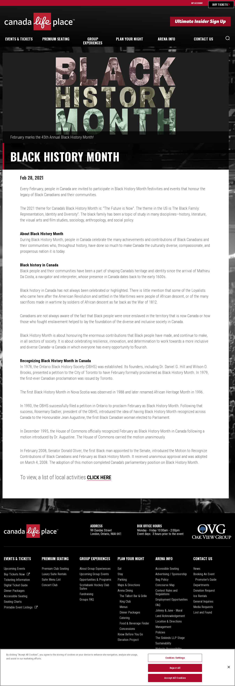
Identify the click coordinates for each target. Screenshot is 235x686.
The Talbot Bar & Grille (133, 596)
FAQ (157, 605)
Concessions (127, 629)
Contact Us (202, 558)
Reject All (175, 670)
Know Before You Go (130, 634)
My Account (197, 3)
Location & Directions (168, 621)
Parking (122, 579)
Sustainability (163, 643)
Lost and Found (202, 612)
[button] (227, 39)
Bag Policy (161, 579)
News (196, 568)
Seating (56, 39)
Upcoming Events (14, 568)
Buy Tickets (220, 4)
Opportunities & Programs (95, 579)
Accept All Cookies (175, 680)
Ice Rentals (200, 596)
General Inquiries (203, 601)
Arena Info (164, 558)
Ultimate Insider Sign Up (200, 21)
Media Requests (203, 607)
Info (166, 39)
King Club (125, 601)
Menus (124, 607)
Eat (119, 568)
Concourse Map (165, 585)
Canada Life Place (39, 21)
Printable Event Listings (18, 607)
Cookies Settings (175, 660)
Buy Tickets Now (14, 574)
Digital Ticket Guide (16, 585)
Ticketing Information (17, 580)
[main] (118, 283)
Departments (201, 585)
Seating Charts (13, 602)
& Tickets (19, 39)
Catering (125, 618)
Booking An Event (204, 574)
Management (163, 627)
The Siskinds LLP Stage (170, 638)
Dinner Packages (14, 591)
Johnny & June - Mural (168, 610)
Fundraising (86, 594)
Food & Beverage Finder (134, 623)
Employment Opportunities (171, 599)
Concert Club (50, 585)
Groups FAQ (87, 599)
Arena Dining (125, 590)
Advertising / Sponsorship (171, 574)
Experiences (92, 41)
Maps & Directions (129, 585)
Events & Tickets (17, 558)
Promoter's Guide (205, 579)
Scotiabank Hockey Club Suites (94, 586)
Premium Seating (55, 558)
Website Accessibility (168, 649)
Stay (120, 574)
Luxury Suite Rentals (54, 574)
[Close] (228, 669)
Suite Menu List (51, 579)
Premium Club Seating (55, 568)
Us (203, 39)
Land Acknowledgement (170, 616)
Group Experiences (95, 558)
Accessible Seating (15, 596)
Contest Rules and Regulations (166, 592)
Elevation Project (128, 640)
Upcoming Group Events (94, 574)
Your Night (129, 39)
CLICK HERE (100, 477)
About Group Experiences (95, 568)
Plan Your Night (131, 558)
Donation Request (204, 590)
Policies (160, 632)
